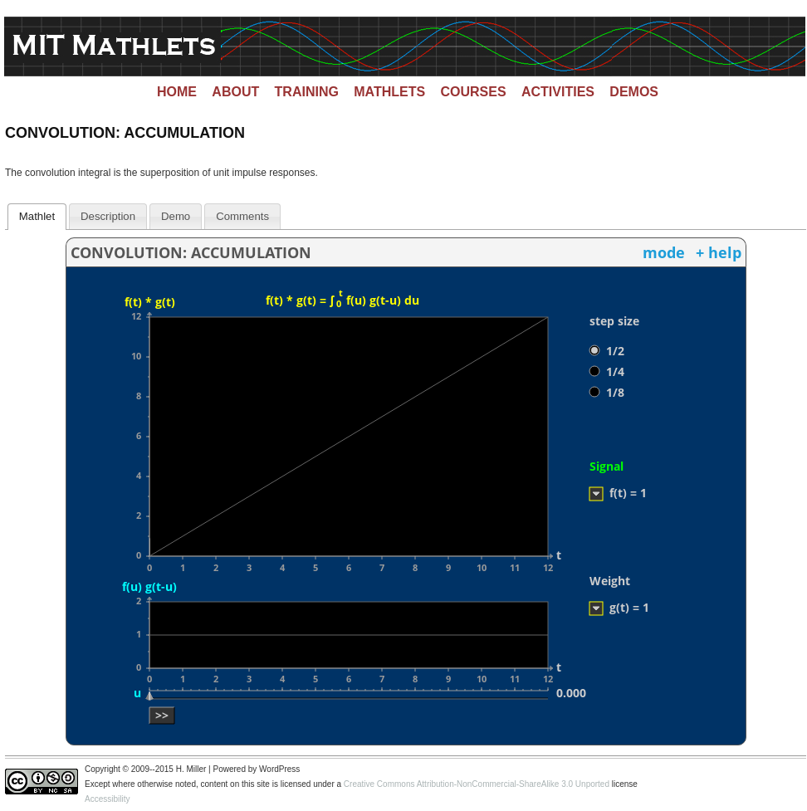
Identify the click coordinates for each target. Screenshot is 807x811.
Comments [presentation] (242, 216)
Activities (557, 92)
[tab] (37, 216)
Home (177, 92)
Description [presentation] (108, 216)
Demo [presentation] (175, 216)
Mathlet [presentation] (37, 216)
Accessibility (107, 799)
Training (307, 92)
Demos (633, 92)
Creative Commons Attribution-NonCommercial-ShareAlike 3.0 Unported (476, 784)
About (235, 92)
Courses (473, 92)
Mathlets (389, 92)
